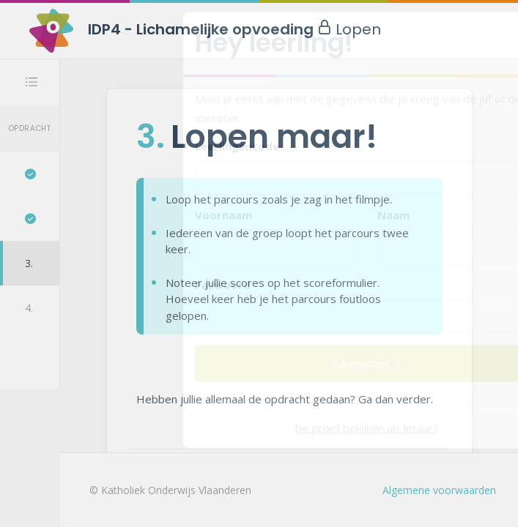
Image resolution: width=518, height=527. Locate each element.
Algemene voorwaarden (439, 490)
